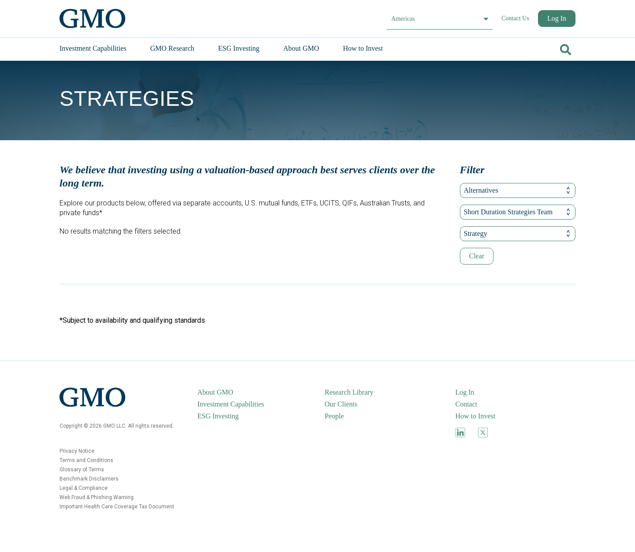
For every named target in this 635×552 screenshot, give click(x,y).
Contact (467, 404)
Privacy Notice (77, 451)
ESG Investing (218, 416)
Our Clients (341, 404)
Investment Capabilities (231, 404)
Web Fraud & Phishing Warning (97, 497)
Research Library (349, 392)
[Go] (564, 47)
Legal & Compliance (84, 488)
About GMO (215, 392)
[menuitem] (102, 48)
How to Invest (476, 416)
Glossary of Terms (82, 469)
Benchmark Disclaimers (89, 479)
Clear (477, 256)
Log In (556, 18)
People (334, 416)
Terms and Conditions (86, 460)
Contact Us (515, 18)
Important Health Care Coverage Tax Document (117, 507)
